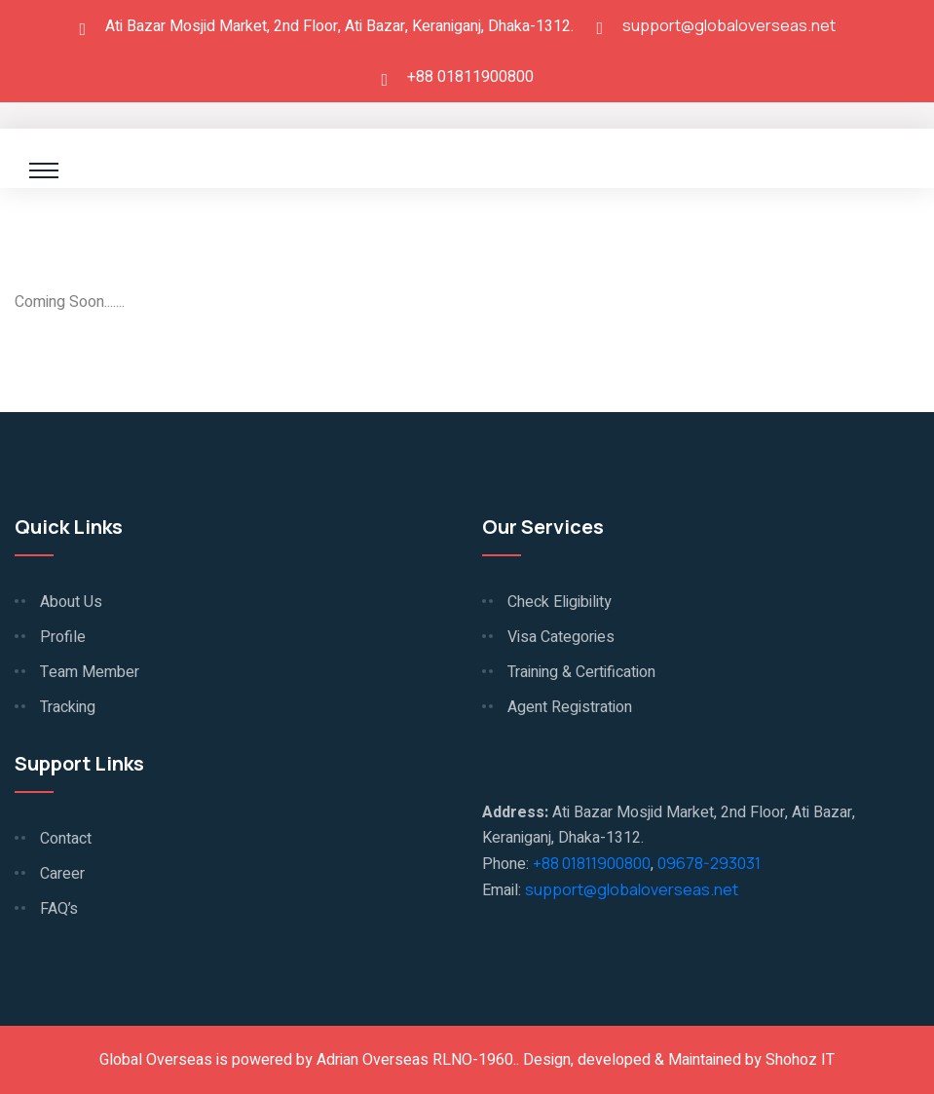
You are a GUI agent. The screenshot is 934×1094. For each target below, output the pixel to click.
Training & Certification (581, 672)
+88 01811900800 (592, 863)
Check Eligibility (559, 602)
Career (62, 874)
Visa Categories (561, 637)
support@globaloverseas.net (729, 25)
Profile (63, 637)
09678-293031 (709, 863)
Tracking (67, 707)
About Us (71, 602)
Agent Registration (569, 707)
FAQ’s (59, 909)
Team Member (89, 672)
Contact (66, 838)
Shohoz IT (800, 1060)
